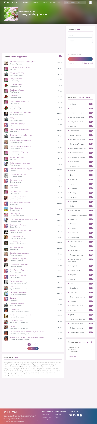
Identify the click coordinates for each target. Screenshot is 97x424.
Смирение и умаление (80, 297)
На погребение (80, 211)
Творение (80, 310)
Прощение (80, 266)
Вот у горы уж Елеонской (18, 197)
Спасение (80, 301)
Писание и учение (80, 242)
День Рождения (80, 166)
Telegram (57, 417)
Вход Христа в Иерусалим (18, 225)
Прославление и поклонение (80, 260)
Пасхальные (80, 233)
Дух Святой (80, 179)
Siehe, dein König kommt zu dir (19, 101)
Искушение (80, 188)
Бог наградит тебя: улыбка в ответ (21, 135)
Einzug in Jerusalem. (16, 84)
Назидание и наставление (80, 215)
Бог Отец (80, 126)
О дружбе (80, 224)
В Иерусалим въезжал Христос (20, 141)
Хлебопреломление (80, 328)
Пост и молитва (80, 251)
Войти (80, 59)
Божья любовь (80, 131)
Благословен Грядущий (17, 124)
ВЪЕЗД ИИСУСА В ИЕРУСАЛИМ (20, 231)
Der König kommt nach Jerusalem (20, 67)
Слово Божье (80, 288)
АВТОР (12, 118)
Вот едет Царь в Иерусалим (19, 191)
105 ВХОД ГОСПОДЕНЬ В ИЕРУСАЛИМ (23, 62)
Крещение (80, 197)
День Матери (80, 162)
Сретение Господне (80, 306)
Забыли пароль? (87, 63)
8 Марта (80, 109)
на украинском (46, 417)
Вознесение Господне (80, 144)
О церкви (80, 228)
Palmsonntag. (14, 96)
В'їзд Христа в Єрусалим (18, 174)
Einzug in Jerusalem (16, 79)
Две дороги (13, 298)
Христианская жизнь (80, 332)
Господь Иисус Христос (80, 157)
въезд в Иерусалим (16, 247)
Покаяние (80, 246)
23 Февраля (80, 104)
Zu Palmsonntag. (15, 107)
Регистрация (72, 63)
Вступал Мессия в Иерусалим (20, 202)
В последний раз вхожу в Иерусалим (22, 169)
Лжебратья (80, 202)
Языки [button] (44, 2)
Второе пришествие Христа (80, 148)
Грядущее (13, 287)
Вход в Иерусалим (16, 208)
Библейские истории (80, 113)
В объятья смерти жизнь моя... (20, 163)
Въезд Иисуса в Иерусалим (19, 259)
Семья (80, 284)
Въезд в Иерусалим (16, 236)
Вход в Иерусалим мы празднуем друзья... (24, 219)
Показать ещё (33, 348)
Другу (80, 175)
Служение (80, 292)
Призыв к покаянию (80, 255)
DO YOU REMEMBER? (17, 73)
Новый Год (80, 219)
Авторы (35, 2)
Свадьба (80, 279)
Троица (80, 315)
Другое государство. (16, 321)
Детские (80, 171)
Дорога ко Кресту (15, 309)
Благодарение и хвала (80, 117)
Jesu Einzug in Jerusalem (17, 90)
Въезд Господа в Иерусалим (19, 253)
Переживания (80, 237)
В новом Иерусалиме (17, 157)
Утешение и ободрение (80, 319)
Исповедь (80, 193)
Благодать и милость (80, 122)
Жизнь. (12, 326)
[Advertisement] (33, 39)
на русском (45, 414)
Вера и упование (80, 135)
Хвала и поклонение (80, 324)
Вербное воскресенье (17, 180)
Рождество (80, 275)
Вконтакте (58, 414)
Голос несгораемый (16, 281)
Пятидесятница (80, 270)
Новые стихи (26, 2)
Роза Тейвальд (72, 357)
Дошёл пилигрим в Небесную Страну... (22, 315)
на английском (46, 420)
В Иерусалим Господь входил (19, 152)
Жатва (80, 184)
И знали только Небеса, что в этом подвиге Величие (27, 332)
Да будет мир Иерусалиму (18, 292)
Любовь (80, 206)
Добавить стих (55, 2)
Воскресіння (14, 186)
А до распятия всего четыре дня (20, 112)
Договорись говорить (17, 304)
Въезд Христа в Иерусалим (19, 270)
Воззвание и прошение (80, 140)
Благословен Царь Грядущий (19, 129)
